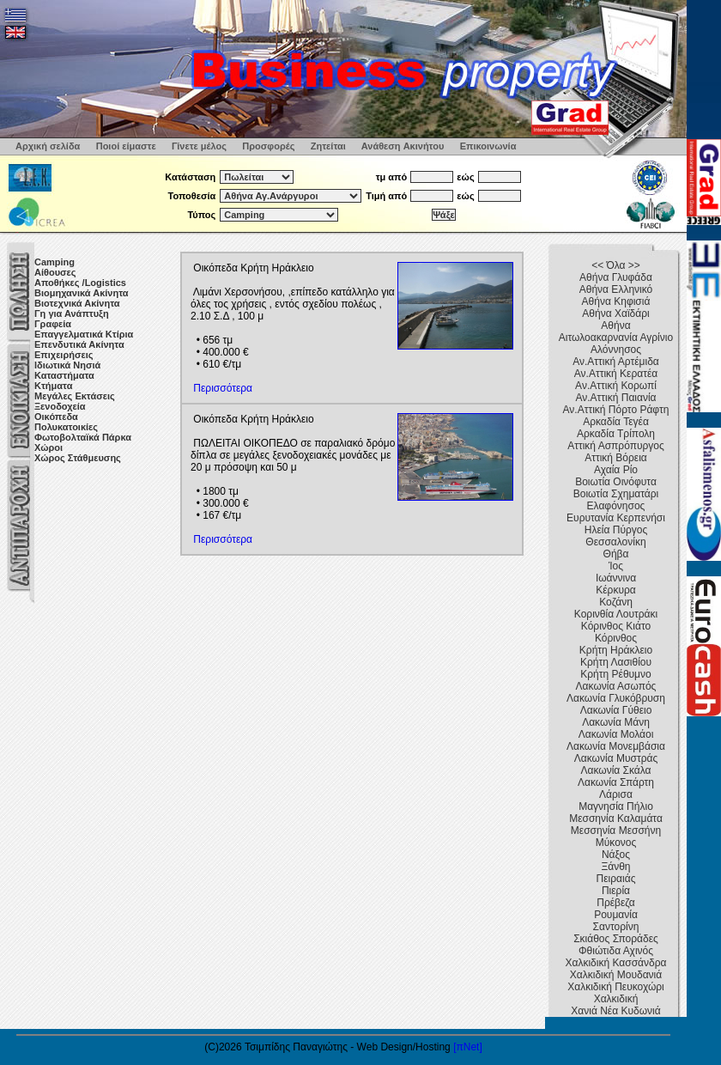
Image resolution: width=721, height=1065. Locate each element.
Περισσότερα (222, 388)
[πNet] (467, 1047)
